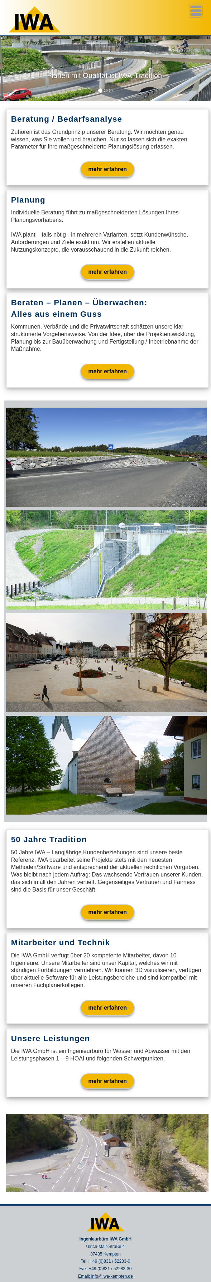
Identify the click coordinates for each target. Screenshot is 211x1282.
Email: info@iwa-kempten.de (105, 1276)
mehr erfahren (107, 169)
